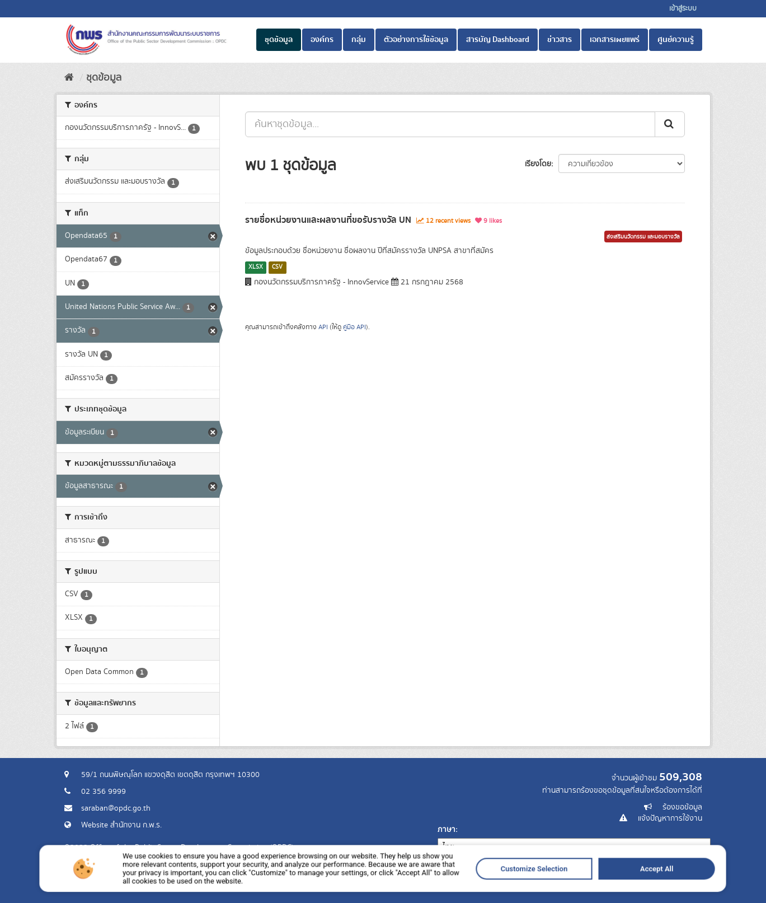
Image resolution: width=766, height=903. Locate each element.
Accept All (509, 896)
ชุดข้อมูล (279, 40)
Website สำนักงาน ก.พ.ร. (121, 825)
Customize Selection (444, 896)
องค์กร (322, 40)
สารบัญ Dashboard (497, 40)
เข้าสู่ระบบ (683, 8)
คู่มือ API (354, 327)
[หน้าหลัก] (69, 78)
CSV (277, 267)
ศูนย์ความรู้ (675, 40)
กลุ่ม (358, 40)
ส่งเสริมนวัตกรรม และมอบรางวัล (643, 237)
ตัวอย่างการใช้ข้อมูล (416, 40)
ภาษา (446, 829)
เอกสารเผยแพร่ (615, 40)
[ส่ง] (670, 124)
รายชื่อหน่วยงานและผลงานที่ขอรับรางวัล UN (328, 220)
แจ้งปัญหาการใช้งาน (670, 818)
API (323, 327)
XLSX (255, 267)
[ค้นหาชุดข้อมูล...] (450, 124)
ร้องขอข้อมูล (682, 807)
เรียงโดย (538, 164)
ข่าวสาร (559, 40)
